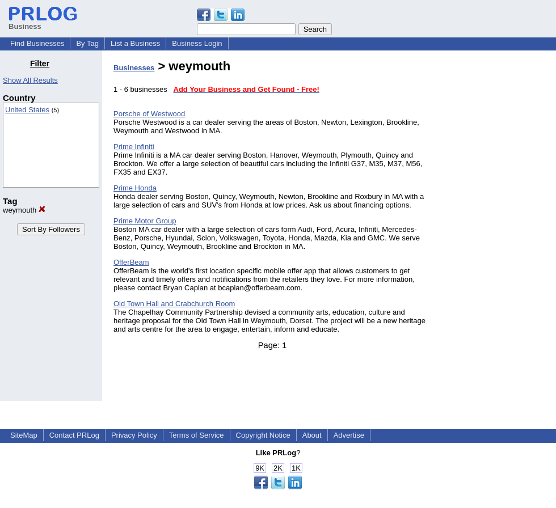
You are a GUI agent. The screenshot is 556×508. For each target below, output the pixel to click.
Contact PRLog (74, 435)
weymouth (24, 210)
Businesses (133, 68)
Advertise (349, 435)
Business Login (197, 43)
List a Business (135, 43)
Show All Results (30, 80)
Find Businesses (37, 43)
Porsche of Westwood (149, 113)
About (312, 435)
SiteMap (23, 435)
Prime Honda (135, 188)
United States (27, 109)
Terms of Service (196, 435)
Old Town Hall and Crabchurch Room (174, 303)
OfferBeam (131, 262)
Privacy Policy (134, 435)
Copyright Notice (263, 435)
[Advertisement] (498, 229)
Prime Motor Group (144, 221)
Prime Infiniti (133, 146)
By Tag (87, 43)
